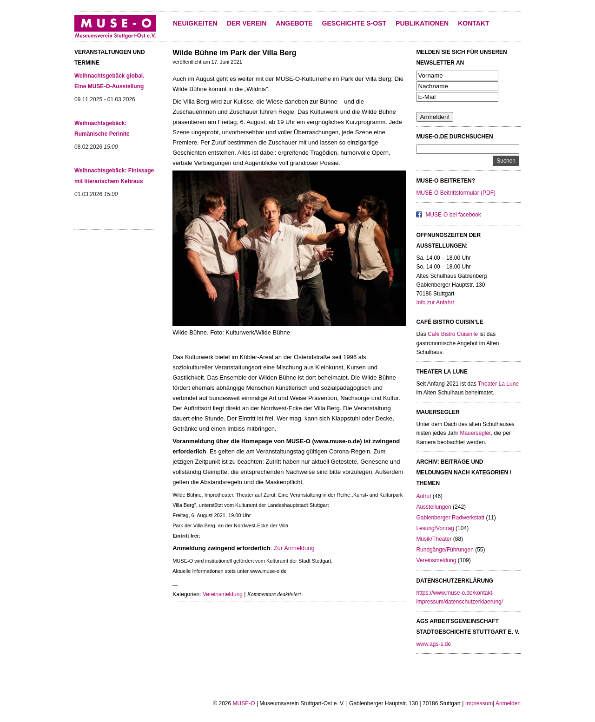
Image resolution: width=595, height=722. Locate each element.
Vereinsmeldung (223, 594)
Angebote (294, 23)
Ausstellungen (433, 507)
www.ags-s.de (433, 644)
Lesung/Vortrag (435, 528)
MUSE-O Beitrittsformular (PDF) (456, 193)
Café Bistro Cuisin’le (453, 334)
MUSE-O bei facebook (453, 214)
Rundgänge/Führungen (444, 549)
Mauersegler (475, 433)
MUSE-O (244, 703)
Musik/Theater (433, 539)
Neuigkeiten (195, 23)
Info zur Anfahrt (435, 302)
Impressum (479, 703)
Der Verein (247, 23)
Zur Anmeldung (294, 548)
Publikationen (422, 23)
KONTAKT (473, 23)
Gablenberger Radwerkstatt (450, 517)
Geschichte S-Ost (354, 23)
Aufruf (423, 496)
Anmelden (508, 703)
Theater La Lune (498, 384)
